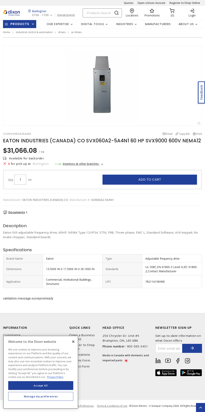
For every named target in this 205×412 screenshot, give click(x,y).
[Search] (102, 12)
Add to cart (149, 179)
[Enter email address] (168, 348)
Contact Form (79, 366)
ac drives (76, 32)
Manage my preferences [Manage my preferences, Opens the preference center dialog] (41, 396)
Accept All (41, 385)
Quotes (129, 3)
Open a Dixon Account (151, 3)
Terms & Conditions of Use (112, 406)
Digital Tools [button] (92, 24)
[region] (40, 372)
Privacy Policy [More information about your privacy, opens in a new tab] (55, 377)
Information (15, 328)
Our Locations (79, 354)
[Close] (73, 341)
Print (199, 134)
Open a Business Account (82, 337)
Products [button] (19, 24)
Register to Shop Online (185, 3)
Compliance (12, 335)
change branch (66, 15)
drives (62, 32)
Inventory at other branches (81, 164)
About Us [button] (186, 24)
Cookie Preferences (82, 406)
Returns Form (79, 360)
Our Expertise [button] (58, 24)
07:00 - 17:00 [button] (40, 15)
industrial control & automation (34, 32)
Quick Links (79, 328)
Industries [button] (124, 24)
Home (6, 32)
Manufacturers (158, 24)
